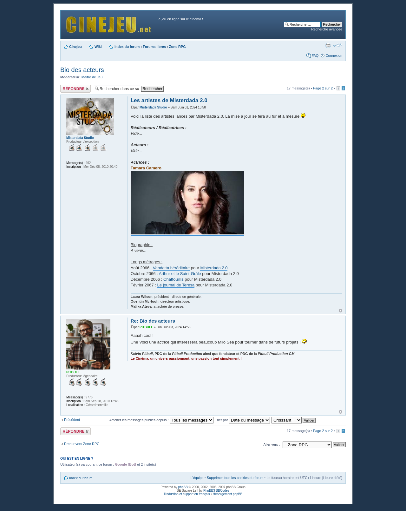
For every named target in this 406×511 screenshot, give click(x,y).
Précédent (72, 420)
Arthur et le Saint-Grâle (180, 273)
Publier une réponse (75, 89)
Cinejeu (75, 47)
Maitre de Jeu (92, 77)
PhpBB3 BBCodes (216, 490)
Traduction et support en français (187, 494)
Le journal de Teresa (176, 285)
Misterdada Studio (153, 107)
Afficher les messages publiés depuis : (161, 420)
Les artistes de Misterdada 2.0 (169, 100)
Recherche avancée (326, 29)
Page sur (323, 88)
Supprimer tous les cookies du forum (235, 478)
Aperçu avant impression (327, 45)
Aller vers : (271, 444)
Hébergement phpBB (227, 494)
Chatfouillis (173, 279)
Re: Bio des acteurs (153, 321)
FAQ (314, 55)
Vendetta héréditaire (171, 267)
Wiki (98, 47)
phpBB (183, 487)
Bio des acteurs (82, 69)
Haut (340, 310)
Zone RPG (177, 47)
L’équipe (197, 478)
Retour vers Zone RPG (82, 444)
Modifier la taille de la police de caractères (337, 45)
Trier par (242, 420)
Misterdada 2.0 (213, 267)
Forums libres (154, 47)
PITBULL (146, 327)
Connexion (333, 55)
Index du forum (127, 47)
